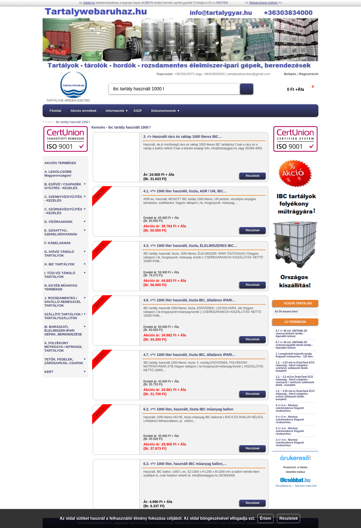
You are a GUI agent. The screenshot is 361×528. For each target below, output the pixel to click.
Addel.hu (89, 3)
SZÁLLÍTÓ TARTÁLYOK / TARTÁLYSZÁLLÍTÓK (65, 316)
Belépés (290, 74)
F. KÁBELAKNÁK (57, 243)
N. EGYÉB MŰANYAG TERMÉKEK (60, 287)
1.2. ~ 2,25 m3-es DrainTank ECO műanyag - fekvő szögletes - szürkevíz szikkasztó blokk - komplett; (295, 366)
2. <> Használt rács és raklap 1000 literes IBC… (182, 137)
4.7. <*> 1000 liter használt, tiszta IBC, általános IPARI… (189, 355)
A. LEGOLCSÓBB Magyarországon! (57, 173)
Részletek (288, 518)
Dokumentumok (165, 111)
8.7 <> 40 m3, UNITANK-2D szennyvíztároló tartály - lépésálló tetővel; (291, 333)
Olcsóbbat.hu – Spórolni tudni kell (296, 485)
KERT (65, 372)
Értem (265, 518)
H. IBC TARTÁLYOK (65, 264)
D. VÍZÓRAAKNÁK (65, 222)
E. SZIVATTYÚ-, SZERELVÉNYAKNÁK (65, 232)
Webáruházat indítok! (263, 3)
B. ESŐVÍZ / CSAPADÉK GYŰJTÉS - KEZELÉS (65, 186)
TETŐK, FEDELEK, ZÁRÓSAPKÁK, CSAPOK (65, 361)
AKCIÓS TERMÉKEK (60, 163)
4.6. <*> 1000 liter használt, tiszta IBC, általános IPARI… (189, 300)
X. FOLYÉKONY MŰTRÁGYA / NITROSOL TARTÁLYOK (63, 346)
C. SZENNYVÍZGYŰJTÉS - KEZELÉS (65, 198)
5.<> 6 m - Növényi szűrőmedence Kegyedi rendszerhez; (290, 408)
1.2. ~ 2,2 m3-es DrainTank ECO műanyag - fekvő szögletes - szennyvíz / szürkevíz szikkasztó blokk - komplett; (295, 380)
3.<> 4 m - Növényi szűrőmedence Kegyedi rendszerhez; (290, 431)
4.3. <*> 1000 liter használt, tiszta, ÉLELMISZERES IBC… (190, 246)
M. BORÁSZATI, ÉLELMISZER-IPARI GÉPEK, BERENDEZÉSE (65, 330)
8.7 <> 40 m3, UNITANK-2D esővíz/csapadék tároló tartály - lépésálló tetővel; (294, 345)
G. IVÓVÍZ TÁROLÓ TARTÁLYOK (65, 253)
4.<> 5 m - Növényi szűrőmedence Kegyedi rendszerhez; (290, 419)
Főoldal (55, 111)
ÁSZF (137, 111)
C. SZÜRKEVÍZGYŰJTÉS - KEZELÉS (65, 211)
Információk (117, 111)
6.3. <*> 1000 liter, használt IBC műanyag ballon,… (185, 464)
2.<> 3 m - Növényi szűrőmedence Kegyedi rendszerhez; (290, 442)
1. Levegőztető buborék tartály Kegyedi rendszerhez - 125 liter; (294, 355)
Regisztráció (308, 74)
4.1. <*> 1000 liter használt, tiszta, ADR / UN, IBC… (185, 191)
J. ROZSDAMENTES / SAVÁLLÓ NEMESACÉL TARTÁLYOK (65, 301)
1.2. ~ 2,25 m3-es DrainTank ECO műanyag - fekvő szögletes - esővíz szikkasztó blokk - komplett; (295, 395)
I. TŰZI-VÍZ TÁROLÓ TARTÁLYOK (65, 275)
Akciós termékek (83, 111)
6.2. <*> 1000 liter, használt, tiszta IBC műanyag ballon (188, 409)
